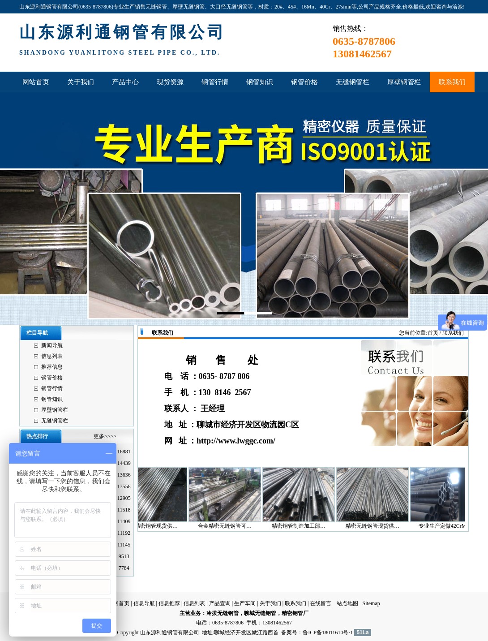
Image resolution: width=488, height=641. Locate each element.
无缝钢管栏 (54, 420)
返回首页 (118, 603)
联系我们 (295, 603)
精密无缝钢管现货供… (376, 526)
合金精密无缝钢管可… (228, 526)
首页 (433, 333)
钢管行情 (52, 388)
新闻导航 (52, 345)
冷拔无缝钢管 (222, 613)
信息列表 (52, 356)
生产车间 (245, 603)
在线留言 (320, 603)
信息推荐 (169, 603)
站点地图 (347, 603)
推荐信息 (52, 367)
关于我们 (270, 603)
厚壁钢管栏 (54, 410)
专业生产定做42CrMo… (450, 526)
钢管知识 (52, 399)
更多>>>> (105, 436)
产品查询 (220, 603)
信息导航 (144, 603)
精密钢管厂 (295, 613)
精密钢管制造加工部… (302, 526)
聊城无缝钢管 (260, 613)
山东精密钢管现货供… (154, 526)
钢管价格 (52, 377)
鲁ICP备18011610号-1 (328, 632)
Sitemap (371, 603)
